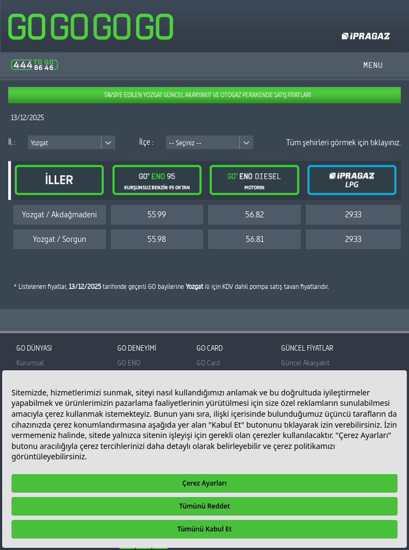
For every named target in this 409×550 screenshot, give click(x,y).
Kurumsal (30, 363)
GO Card (208, 363)
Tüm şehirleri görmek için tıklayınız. (343, 142)
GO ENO (128, 363)
